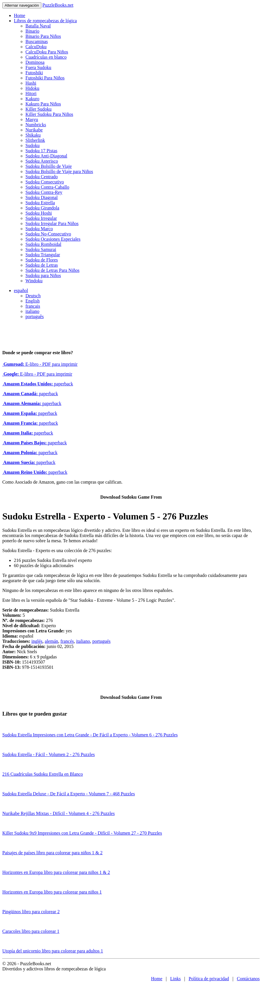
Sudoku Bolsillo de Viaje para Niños (59, 171)
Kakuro (32, 98)
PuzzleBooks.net (58, 5)
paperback (37, 383)
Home (19, 15)
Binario (32, 31)
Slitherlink (35, 140)
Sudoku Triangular (42, 254)
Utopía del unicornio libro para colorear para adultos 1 (52, 950)
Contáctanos (248, 978)
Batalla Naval (38, 25)
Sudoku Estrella (40, 202)
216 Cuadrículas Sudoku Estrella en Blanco (42, 774)
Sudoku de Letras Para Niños (52, 270)
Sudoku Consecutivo (44, 181)
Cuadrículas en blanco (46, 57)
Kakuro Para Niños (43, 103)
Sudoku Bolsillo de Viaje (48, 166)
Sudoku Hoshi (38, 213)
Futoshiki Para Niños (44, 77)
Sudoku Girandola (42, 207)
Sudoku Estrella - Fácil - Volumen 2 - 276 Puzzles (48, 754)
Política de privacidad (209, 978)
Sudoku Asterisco (41, 161)
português (34, 316)
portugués (101, 641)
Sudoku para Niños (43, 275)
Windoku (34, 280)
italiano (32, 311)
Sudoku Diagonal (41, 197)
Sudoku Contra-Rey (43, 192)
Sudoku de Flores (41, 259)
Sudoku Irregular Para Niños (52, 223)
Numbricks (35, 124)
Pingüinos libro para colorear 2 (31, 911)
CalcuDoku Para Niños (46, 51)
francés (67, 641)
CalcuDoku (36, 46)
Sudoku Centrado (41, 176)
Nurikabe (34, 129)
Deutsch (32, 295)
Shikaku (32, 135)
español (21, 290)
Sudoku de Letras (41, 265)
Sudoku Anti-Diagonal (46, 155)
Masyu (31, 119)
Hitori (30, 93)
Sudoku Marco (39, 228)
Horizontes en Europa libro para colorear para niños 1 (52, 892)
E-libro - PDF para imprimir (40, 364)
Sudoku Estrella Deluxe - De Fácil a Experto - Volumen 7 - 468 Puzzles (68, 793)
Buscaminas (36, 41)
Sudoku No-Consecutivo (48, 233)
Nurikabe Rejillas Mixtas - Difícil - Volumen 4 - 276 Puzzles (58, 813)
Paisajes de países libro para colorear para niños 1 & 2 (52, 852)
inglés (37, 641)
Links (175, 978)
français (32, 306)
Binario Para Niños (43, 36)
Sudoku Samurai (40, 249)
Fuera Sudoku (38, 67)
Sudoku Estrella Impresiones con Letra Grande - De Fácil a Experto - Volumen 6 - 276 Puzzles (90, 734)
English (32, 300)
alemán (51, 641)
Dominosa (35, 62)
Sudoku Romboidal (43, 244)
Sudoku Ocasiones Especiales (52, 239)
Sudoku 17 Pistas (41, 150)
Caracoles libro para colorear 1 (30, 931)
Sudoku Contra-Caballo (47, 187)
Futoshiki (34, 72)
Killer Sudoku (38, 109)
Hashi (30, 83)
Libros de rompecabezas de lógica (45, 20)
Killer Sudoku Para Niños (49, 114)
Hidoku (32, 88)
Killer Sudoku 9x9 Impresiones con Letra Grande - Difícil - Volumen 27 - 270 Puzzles (82, 833)
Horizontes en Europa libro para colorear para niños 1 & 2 (56, 872)
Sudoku (32, 145)
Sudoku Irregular (41, 218)
